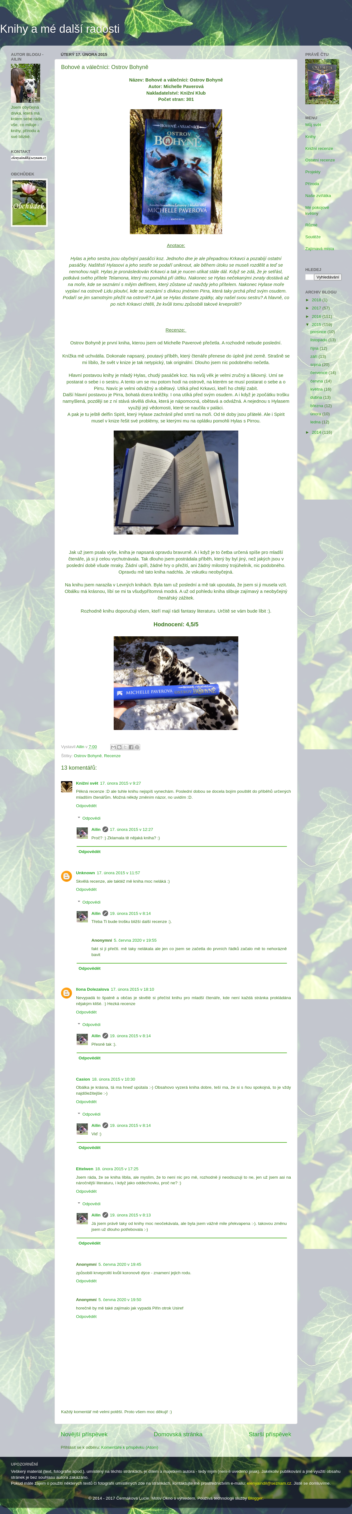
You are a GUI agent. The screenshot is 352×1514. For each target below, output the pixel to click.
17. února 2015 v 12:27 (131, 829)
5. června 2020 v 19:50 (119, 1299)
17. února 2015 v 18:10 (132, 989)
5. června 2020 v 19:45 (119, 1264)
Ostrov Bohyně (88, 755)
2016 (317, 316)
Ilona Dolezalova (92, 989)
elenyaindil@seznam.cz (269, 1483)
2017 (317, 308)
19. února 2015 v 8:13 (130, 1215)
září (314, 356)
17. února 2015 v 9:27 (120, 783)
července (319, 372)
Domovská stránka (178, 1434)
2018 (317, 300)
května (317, 389)
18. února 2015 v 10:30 (113, 1079)
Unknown (85, 872)
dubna (316, 397)
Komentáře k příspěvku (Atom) (129, 1447)
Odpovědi (92, 818)
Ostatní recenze (320, 160)
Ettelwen (84, 1168)
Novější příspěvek (84, 1434)
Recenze (112, 755)
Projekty (313, 172)
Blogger (255, 1498)
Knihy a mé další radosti (60, 28)
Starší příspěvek (270, 1434)
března (317, 405)
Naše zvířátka (318, 195)
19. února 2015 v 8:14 (130, 913)
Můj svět (313, 124)
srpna (316, 364)
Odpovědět (86, 805)
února (316, 414)
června (317, 381)
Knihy (310, 136)
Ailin (96, 829)
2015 (317, 324)
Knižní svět (87, 783)
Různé (311, 225)
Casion (83, 1079)
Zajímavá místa (319, 248)
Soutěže (313, 236)
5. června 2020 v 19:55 (135, 940)
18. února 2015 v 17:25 (117, 1168)
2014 (317, 432)
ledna (316, 422)
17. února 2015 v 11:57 (118, 872)
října (315, 348)
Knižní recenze (319, 148)
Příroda (312, 183)
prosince (318, 331)
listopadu (319, 340)
